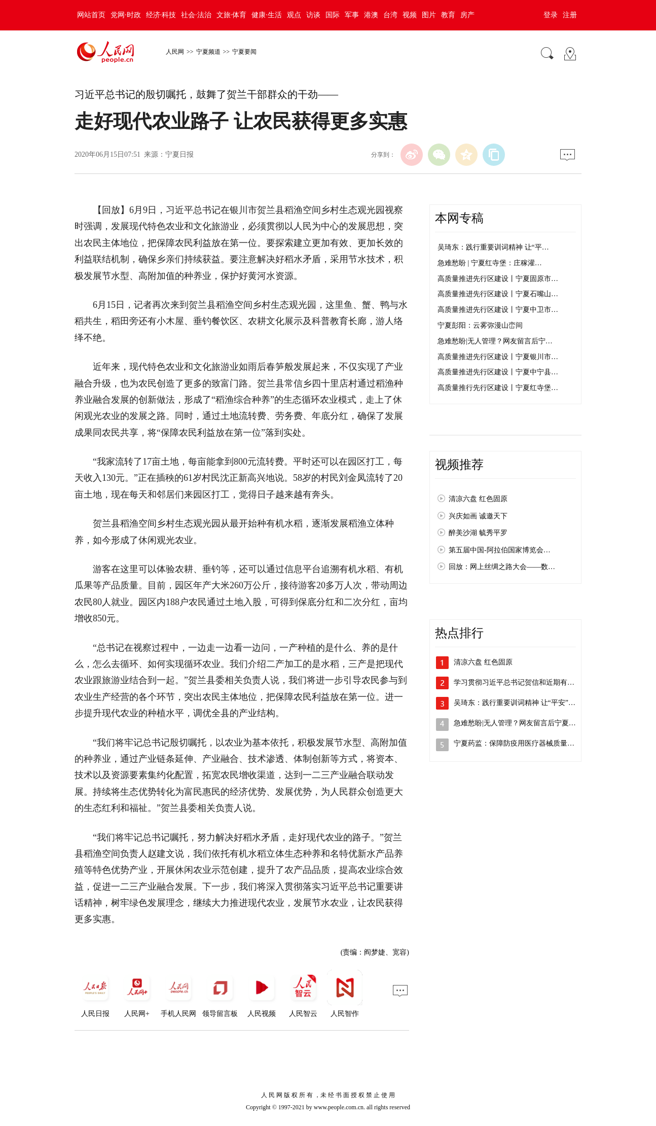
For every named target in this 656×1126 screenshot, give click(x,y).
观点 (294, 15)
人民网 (175, 51)
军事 (352, 15)
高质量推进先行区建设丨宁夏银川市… (498, 357)
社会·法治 (196, 15)
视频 (410, 15)
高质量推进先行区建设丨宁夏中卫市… (498, 309)
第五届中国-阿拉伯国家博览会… (500, 550)
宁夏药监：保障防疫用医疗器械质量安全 (517, 743)
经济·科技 (161, 15)
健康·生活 (266, 15)
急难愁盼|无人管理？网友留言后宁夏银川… (522, 723)
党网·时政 (126, 15)
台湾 (390, 15)
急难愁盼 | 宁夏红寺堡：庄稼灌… (490, 263)
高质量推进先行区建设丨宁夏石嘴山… (498, 294)
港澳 (371, 15)
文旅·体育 (231, 15)
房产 (467, 15)
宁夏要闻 (244, 51)
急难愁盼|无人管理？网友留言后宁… (495, 341)
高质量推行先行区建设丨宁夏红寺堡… (498, 388)
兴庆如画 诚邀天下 (478, 516)
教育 (448, 15)
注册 (570, 15)
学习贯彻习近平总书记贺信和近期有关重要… (525, 682)
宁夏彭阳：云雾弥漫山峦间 (480, 325)
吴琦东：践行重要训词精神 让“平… (493, 247)
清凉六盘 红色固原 (478, 499)
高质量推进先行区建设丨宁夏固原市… (498, 279)
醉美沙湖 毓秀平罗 (478, 533)
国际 (332, 15)
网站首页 (91, 15)
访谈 (313, 15)
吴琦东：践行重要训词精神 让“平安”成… (518, 703)
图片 (429, 15)
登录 (550, 15)
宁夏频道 (208, 51)
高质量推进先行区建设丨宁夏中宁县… (498, 372)
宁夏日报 (179, 154)
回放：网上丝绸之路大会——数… (502, 567)
